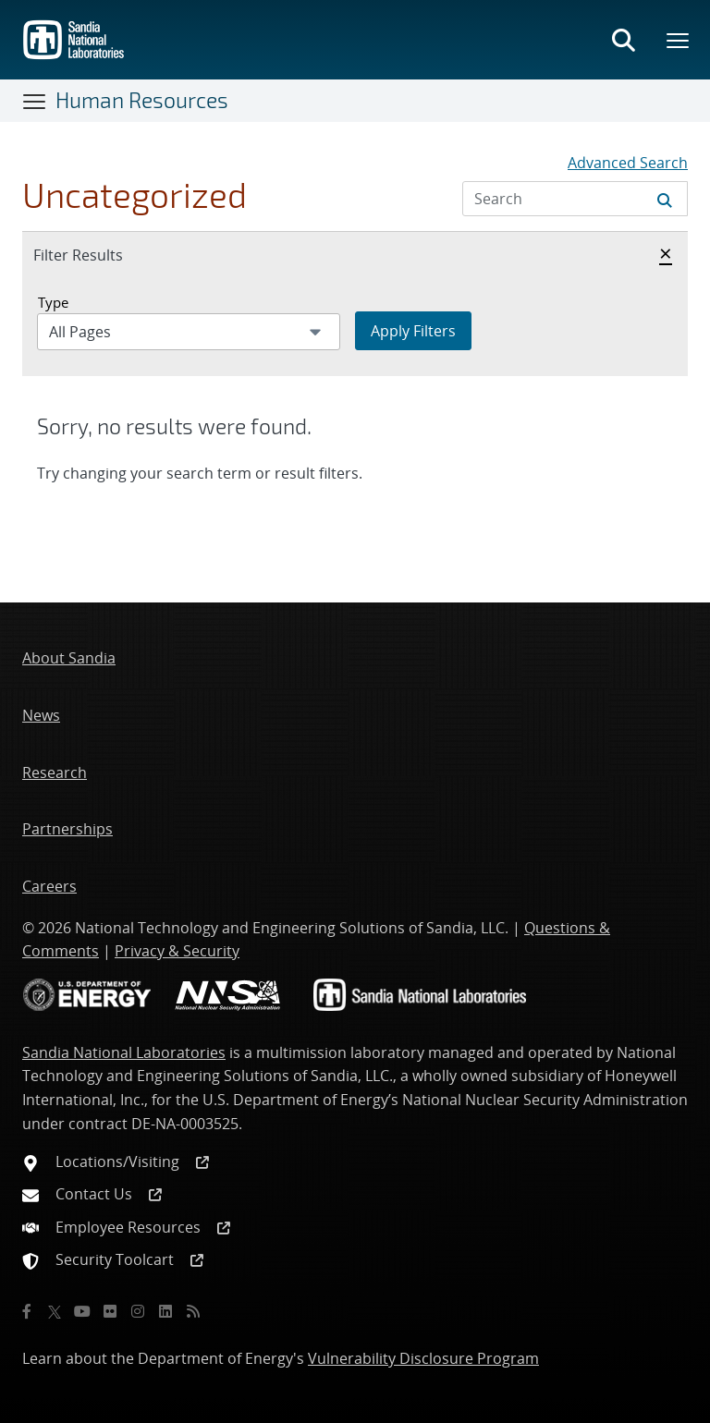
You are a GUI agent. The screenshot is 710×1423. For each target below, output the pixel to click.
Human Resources (141, 100)
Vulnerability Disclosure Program (423, 1358)
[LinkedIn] (165, 1311)
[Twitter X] (54, 1311)
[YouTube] (82, 1311)
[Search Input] (575, 198)
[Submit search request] (665, 198)
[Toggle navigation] (35, 100)
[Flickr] (110, 1311)
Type (53, 302)
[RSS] (193, 1311)
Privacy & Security (177, 951)
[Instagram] (138, 1311)
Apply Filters (413, 331)
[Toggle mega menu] (678, 39)
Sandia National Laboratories (124, 1052)
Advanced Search (628, 162)
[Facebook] (27, 1311)
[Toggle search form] (623, 39)
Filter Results (98, 254)
